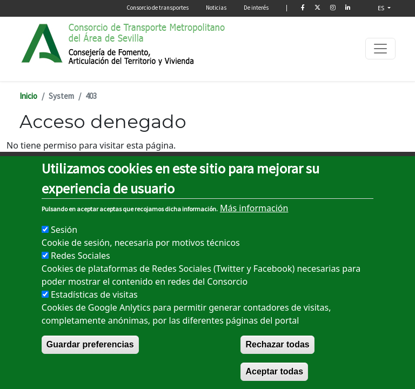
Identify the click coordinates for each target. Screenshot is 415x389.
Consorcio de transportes (157, 7)
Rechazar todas (277, 366)
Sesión (64, 251)
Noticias (216, 7)
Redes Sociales (80, 277)
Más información (254, 230)
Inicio (28, 96)
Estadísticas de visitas (94, 316)
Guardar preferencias (90, 366)
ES (382, 8)
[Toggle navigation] (380, 48)
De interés (256, 7)
